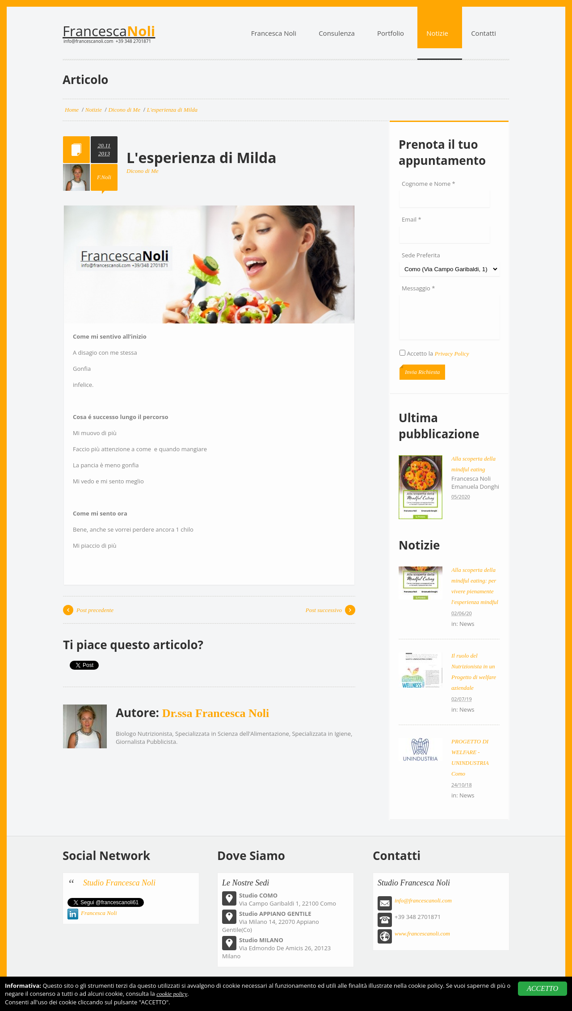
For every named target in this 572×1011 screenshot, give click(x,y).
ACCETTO (542, 988)
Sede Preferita (421, 255)
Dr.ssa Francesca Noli (215, 713)
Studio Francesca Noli (119, 882)
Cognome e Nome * (428, 184)
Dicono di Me (142, 171)
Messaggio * (418, 288)
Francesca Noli (99, 913)
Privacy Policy (452, 353)
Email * (411, 219)
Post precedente (95, 610)
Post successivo (324, 610)
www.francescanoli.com (422, 933)
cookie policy (171, 993)
